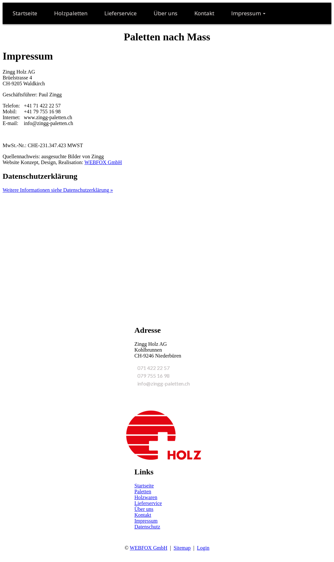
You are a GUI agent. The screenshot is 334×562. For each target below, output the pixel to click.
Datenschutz (147, 526)
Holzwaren (145, 497)
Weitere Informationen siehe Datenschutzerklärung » (58, 190)
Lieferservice (148, 503)
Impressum (146, 521)
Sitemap (182, 548)
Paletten (142, 491)
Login (203, 548)
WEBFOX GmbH (103, 162)
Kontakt (142, 515)
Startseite (144, 485)
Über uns (143, 509)
